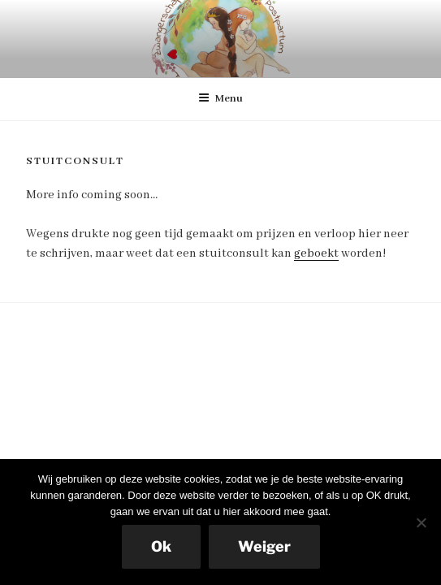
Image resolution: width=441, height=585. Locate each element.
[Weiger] (421, 522)
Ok (161, 546)
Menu (220, 99)
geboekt (316, 253)
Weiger (264, 546)
